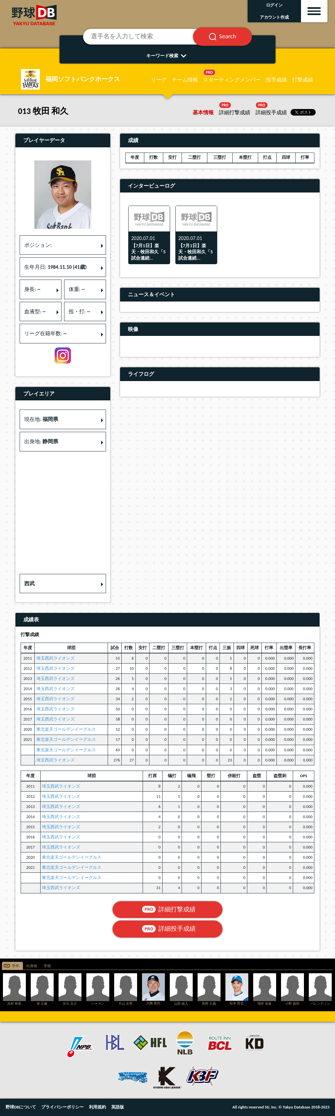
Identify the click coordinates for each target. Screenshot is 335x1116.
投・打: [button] (79, 311)
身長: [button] (32, 289)
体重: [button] (77, 289)
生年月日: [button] (55, 267)
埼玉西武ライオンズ (55, 658)
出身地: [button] (41, 441)
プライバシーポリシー (62, 1107)
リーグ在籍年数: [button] (45, 333)
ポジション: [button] (38, 245)
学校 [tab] (47, 966)
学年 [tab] (15, 966)
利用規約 (97, 1107)
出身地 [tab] (31, 966)
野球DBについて (21, 1107)
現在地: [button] (41, 419)
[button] (63, 584)
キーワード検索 (167, 56)
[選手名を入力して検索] (146, 37)
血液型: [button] (35, 311)
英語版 (117, 1107)
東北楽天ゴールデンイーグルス (66, 729)
